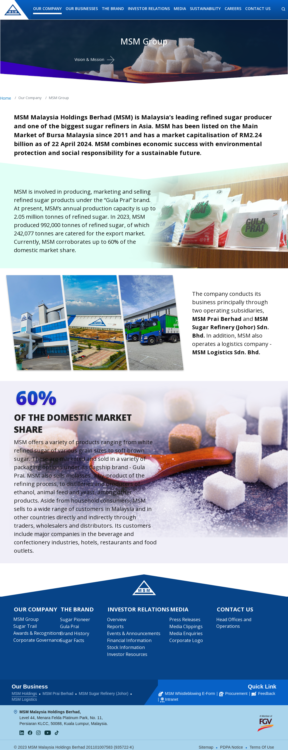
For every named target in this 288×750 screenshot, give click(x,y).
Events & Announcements (134, 634)
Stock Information (126, 648)
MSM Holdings (24, 690)
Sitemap (206, 744)
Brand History (75, 634)
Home (5, 98)
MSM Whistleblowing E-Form (186, 690)
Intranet (171, 696)
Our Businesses (82, 8)
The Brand (113, 8)
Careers (233, 8)
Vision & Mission (89, 59)
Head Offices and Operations (234, 624)
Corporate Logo (186, 641)
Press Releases (185, 621)
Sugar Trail (25, 627)
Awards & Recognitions (38, 634)
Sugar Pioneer (76, 621)
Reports (115, 627)
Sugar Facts (73, 641)
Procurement (233, 690)
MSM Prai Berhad (58, 690)
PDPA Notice (231, 744)
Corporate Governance (38, 641)
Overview (116, 621)
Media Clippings (186, 627)
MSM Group (26, 620)
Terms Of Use (262, 744)
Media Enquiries (186, 634)
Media (180, 8)
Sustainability (205, 8)
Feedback (263, 690)
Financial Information (129, 641)
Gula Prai (70, 627)
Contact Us (257, 8)
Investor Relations (149, 8)
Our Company (47, 8)
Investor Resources (127, 655)
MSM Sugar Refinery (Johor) (103, 690)
